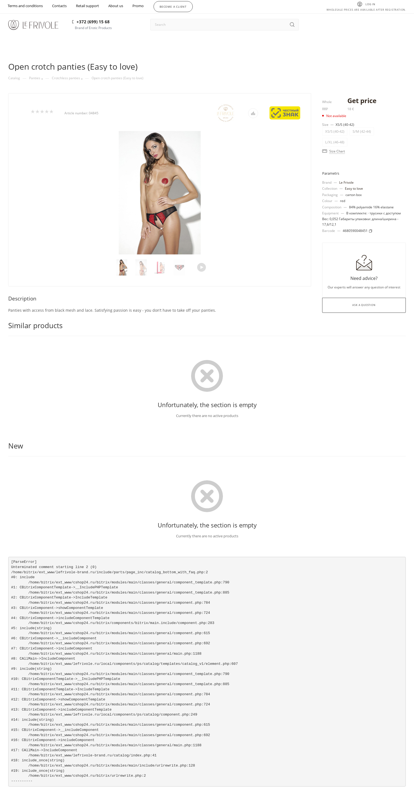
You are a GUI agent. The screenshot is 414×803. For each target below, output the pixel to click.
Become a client (173, 6)
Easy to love (354, 188)
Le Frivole (346, 182)
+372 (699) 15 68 (93, 21)
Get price (361, 100)
